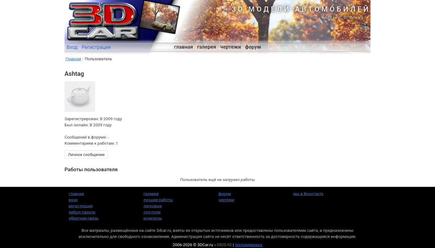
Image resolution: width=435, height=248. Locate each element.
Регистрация (96, 47)
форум (253, 47)
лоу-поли (152, 212)
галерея (206, 47)
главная (183, 47)
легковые (152, 206)
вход (73, 200)
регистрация (81, 206)
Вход (72, 47)
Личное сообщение (86, 154)
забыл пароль (82, 212)
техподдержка (248, 244)
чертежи (230, 47)
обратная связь (83, 218)
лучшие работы (158, 200)
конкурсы (152, 218)
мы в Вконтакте (308, 193)
